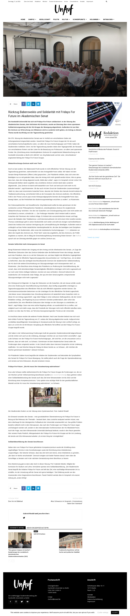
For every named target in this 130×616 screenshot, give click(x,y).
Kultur (66, 19)
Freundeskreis (74, 1)
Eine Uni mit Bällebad (15, 501)
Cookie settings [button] (102, 612)
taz (35, 213)
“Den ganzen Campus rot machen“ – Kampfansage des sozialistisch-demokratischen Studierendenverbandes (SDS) (105, 168)
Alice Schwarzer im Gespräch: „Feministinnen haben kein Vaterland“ (66, 502)
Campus (32, 19)
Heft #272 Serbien (39, 534)
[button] (106, 1)
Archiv (66, 1)
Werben (45, 1)
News (16, 80)
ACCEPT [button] (115, 612)
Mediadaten (91, 597)
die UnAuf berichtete (58, 375)
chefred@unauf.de (54, 599)
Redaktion (38, 1)
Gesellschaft (44, 19)
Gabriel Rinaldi (16, 90)
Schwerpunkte (80, 19)
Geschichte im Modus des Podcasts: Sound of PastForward (104, 150)
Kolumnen (95, 19)
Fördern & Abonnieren (55, 1)
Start (9, 25)
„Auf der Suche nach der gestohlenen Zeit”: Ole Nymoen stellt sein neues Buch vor (104, 178)
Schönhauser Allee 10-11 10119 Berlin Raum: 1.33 (95, 588)
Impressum (90, 1)
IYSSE (66, 230)
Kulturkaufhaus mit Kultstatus (110, 229)
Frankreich (62, 547)
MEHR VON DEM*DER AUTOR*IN (37, 528)
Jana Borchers (28, 90)
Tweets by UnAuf (93, 237)
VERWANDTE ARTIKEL (17, 528)
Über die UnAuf (28, 1)
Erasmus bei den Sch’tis (96, 159)
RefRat (78, 236)
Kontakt (82, 1)
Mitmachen (108, 19)
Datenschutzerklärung (94, 599)
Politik (56, 19)
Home (23, 19)
